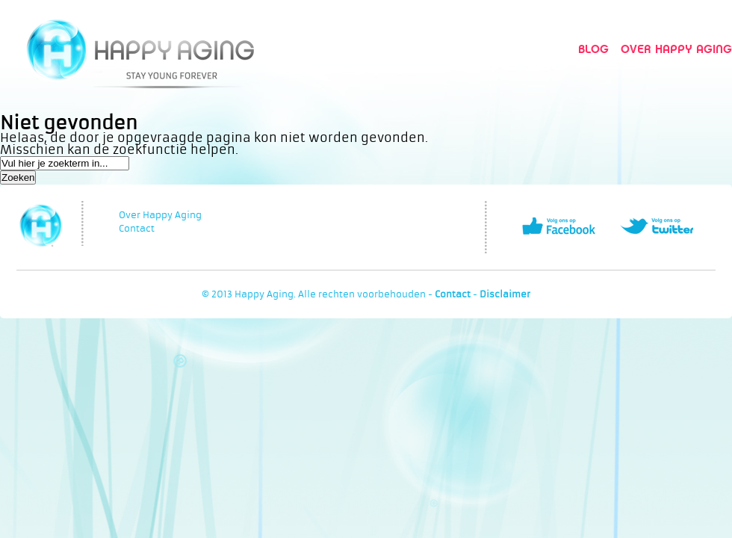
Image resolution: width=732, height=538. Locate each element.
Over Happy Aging (676, 49)
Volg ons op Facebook (558, 226)
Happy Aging (140, 49)
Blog (593, 49)
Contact (137, 229)
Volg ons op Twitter (656, 226)
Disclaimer (505, 294)
